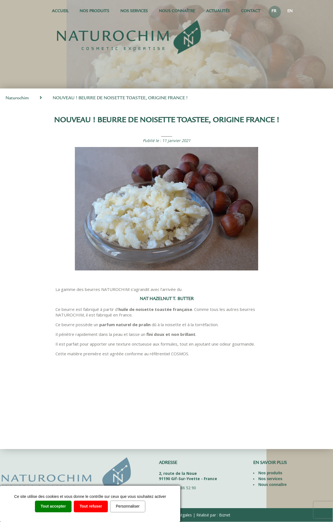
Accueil (60, 11)
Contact (250, 11)
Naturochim (17, 98)
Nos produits (94, 11)
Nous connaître (177, 11)
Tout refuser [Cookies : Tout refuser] (91, 506)
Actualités (218, 11)
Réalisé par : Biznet (213, 515)
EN (290, 11)
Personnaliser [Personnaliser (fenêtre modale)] (128, 506)
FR (273, 11)
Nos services (134, 11)
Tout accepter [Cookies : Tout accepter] (53, 506)
